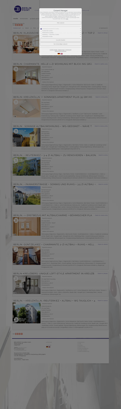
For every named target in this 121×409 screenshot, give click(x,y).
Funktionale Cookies (47, 30)
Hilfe (67, 19)
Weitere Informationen (60, 51)
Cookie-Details (53, 49)
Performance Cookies (47, 32)
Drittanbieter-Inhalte (47, 36)
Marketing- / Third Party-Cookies (50, 34)
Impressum (68, 49)
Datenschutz (61, 49)
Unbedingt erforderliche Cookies (50, 28)
